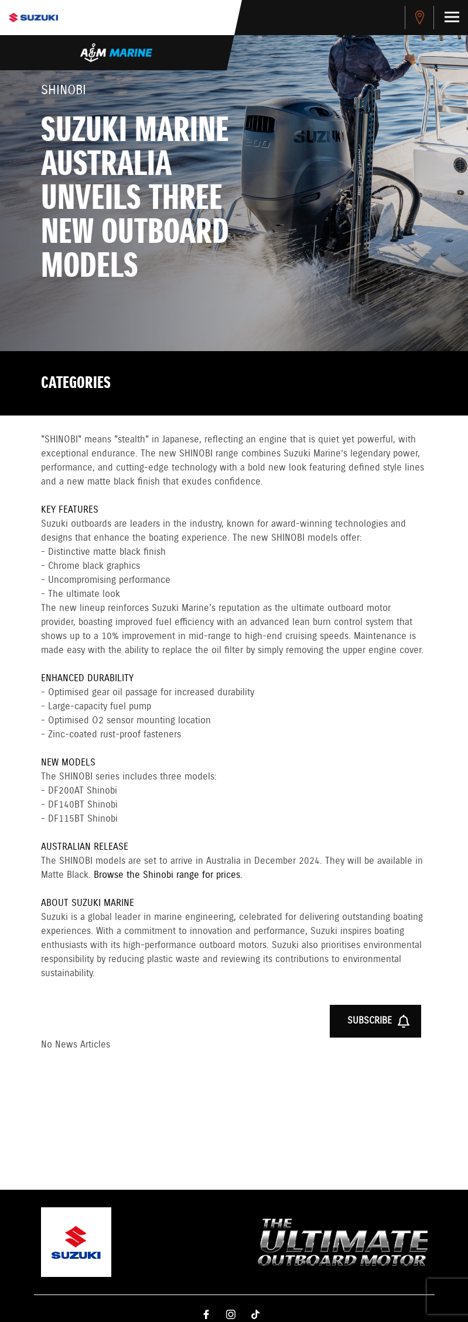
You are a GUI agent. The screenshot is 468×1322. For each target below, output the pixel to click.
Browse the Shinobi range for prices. (168, 875)
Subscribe (378, 1021)
